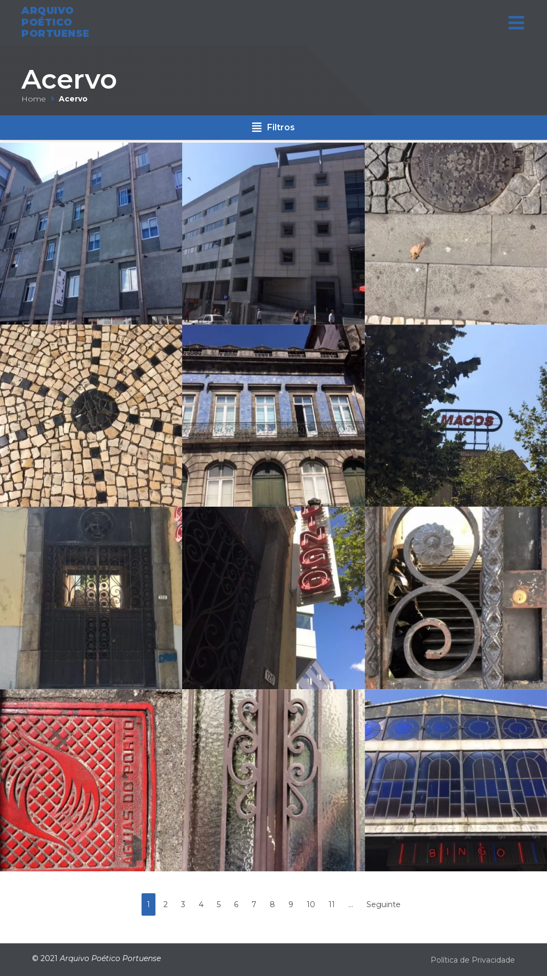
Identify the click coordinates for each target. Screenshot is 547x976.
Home (33, 99)
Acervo (69, 79)
